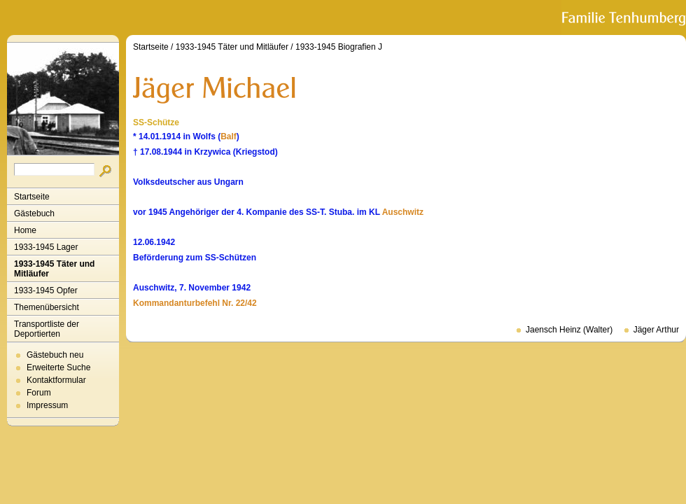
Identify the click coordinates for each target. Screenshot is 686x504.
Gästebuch (34, 213)
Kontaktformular (56, 380)
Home (25, 230)
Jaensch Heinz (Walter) (569, 330)
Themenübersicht (46, 307)
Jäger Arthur (656, 330)
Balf (228, 136)
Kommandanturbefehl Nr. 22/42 (195, 303)
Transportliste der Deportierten (46, 329)
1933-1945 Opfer (46, 290)
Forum (39, 393)
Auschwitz (403, 212)
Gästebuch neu (55, 355)
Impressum (47, 405)
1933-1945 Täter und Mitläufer (54, 269)
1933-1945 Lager (46, 247)
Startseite (32, 197)
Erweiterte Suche (58, 367)
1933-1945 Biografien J (338, 47)
